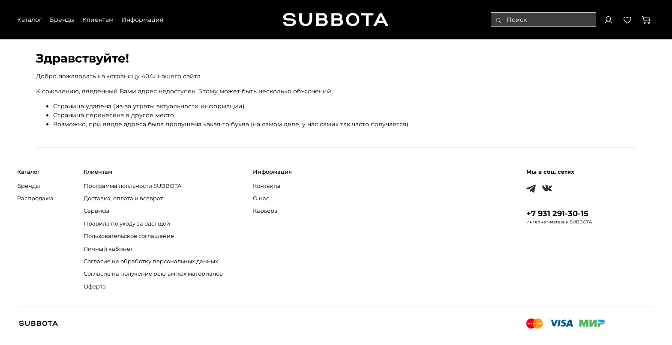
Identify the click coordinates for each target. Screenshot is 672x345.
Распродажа (35, 198)
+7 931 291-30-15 (557, 213)
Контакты (266, 186)
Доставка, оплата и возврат (123, 198)
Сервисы (96, 211)
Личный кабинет (108, 249)
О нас (261, 198)
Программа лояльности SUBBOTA (132, 186)
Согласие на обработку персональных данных (151, 261)
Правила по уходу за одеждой (127, 223)
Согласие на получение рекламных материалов (153, 274)
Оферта (95, 286)
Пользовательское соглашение (129, 236)
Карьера (265, 211)
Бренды (28, 186)
